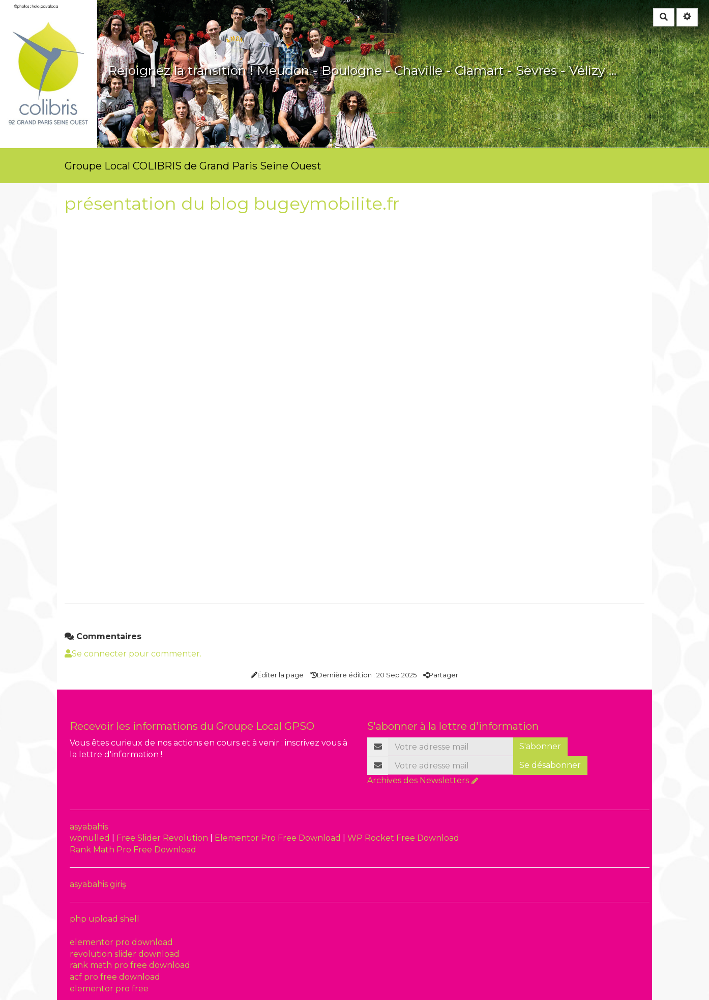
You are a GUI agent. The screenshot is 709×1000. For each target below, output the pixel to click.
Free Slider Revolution (163, 838)
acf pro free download (115, 977)
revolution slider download (125, 954)
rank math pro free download (130, 965)
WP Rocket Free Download (403, 838)
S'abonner (540, 746)
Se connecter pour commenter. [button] (133, 654)
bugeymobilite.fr (326, 203)
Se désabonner (550, 765)
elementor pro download (121, 942)
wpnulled (91, 838)
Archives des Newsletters (418, 780)
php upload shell (104, 919)
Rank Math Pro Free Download (133, 849)
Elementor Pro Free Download (279, 838)
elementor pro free (109, 988)
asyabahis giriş (98, 884)
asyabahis (89, 827)
